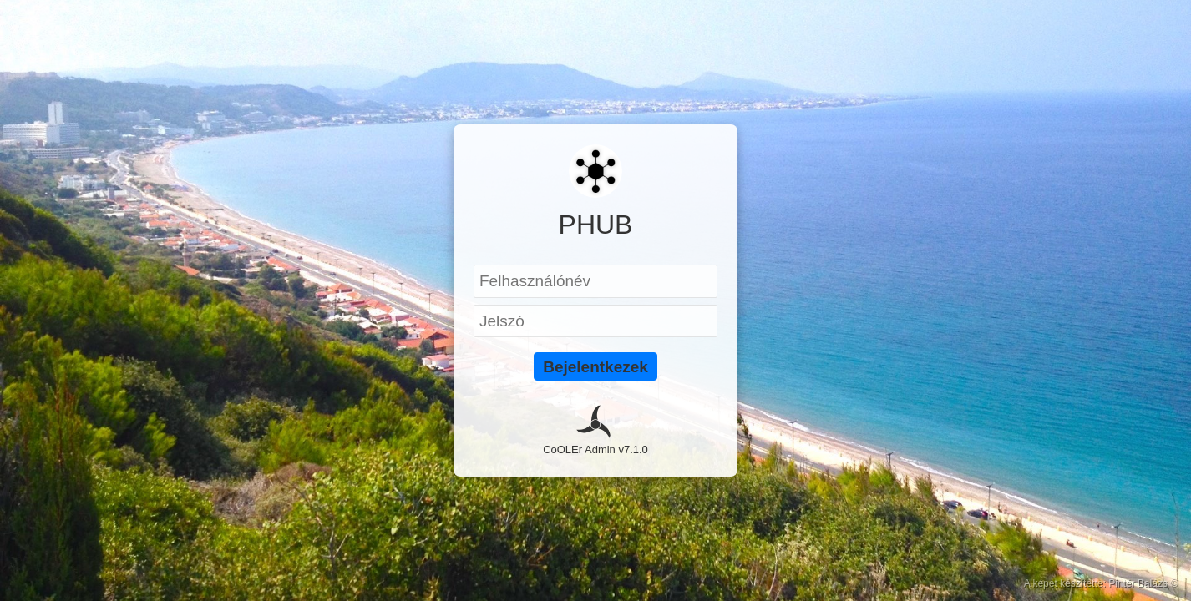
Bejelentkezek (595, 367)
